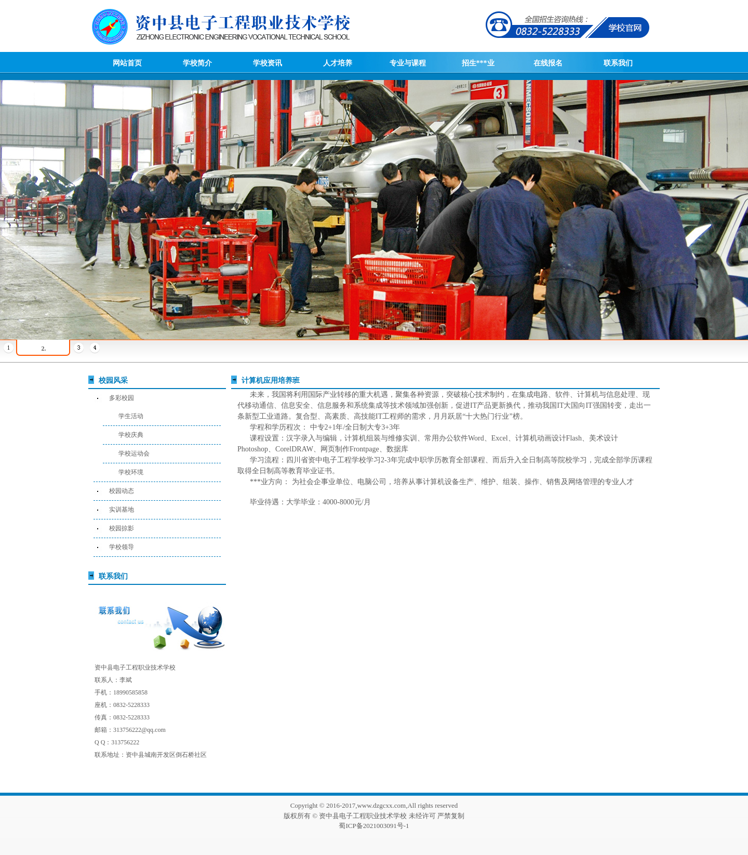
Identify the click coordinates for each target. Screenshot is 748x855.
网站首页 (127, 63)
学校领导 (121, 547)
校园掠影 (121, 528)
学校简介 (197, 63)
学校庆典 (130, 434)
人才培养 (337, 63)
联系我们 (618, 63)
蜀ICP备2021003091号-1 (374, 826)
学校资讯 (267, 63)
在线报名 (548, 63)
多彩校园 (121, 398)
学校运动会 (134, 453)
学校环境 (130, 472)
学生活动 (130, 416)
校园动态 (121, 491)
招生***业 (478, 63)
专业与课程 (408, 63)
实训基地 (121, 509)
